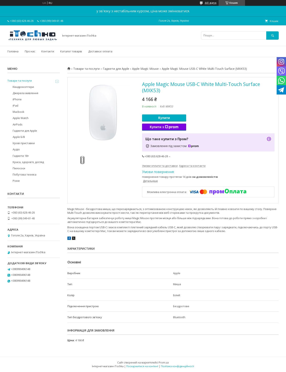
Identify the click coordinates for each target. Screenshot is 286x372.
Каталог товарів (71, 51)
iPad (15, 105)
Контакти (47, 51)
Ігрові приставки (24, 143)
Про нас (30, 51)
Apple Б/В (19, 137)
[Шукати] (272, 35)
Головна (13, 51)
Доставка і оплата (100, 51)
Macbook (18, 112)
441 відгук (211, 3)
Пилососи (19, 168)
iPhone (17, 99)
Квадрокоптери (23, 87)
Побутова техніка (24, 174)
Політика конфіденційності (177, 366)
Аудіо (16, 149)
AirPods (17, 124)
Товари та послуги (86, 68)
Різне (16, 181)
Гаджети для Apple (116, 68)
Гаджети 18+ (21, 156)
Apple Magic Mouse (145, 68)
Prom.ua (164, 362)
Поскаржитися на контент (142, 366)
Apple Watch (20, 118)
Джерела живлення (25, 93)
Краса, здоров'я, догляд (28, 162)
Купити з (164, 127)
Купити (164, 118)
